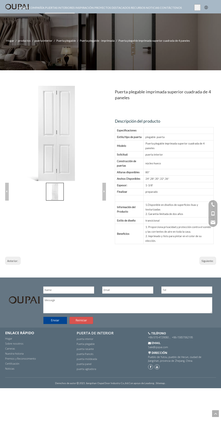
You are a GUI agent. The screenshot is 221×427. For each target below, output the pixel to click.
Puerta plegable (86, 358)
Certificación (12, 378)
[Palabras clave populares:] (197, 7)
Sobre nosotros (14, 358)
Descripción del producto (137, 121)
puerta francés (85, 368)
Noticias (9, 383)
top (215, 413)
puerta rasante (85, 363)
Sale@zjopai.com (158, 362)
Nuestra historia (14, 368)
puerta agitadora (86, 384)
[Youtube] (157, 381)
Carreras (10, 363)
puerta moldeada (87, 374)
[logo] (24, 300)
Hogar (8, 353)
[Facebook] (150, 381)
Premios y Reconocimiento (20, 373)
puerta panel (84, 379)
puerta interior (85, 353)
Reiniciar (81, 335)
